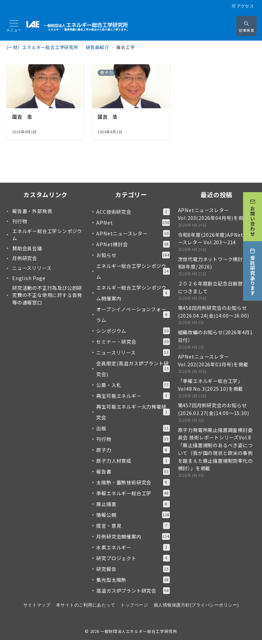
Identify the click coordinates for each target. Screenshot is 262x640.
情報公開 (132, 514)
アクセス (243, 6)
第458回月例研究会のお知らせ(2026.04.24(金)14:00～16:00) (213, 311)
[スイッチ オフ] (246, 26)
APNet (132, 222)
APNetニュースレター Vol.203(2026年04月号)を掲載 (213, 214)
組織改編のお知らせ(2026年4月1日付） (215, 336)
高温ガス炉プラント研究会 (132, 590)
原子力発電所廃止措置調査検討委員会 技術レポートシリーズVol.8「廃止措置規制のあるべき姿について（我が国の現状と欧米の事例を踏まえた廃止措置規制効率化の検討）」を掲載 (215, 449)
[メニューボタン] (13, 26)
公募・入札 (132, 385)
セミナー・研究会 (132, 341)
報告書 (132, 471)
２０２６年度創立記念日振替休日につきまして (215, 287)
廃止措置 (132, 504)
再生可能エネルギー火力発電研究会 (132, 412)
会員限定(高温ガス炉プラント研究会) (132, 369)
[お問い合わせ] (252, 216)
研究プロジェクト (132, 558)
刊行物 (132, 439)
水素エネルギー (132, 547)
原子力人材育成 (132, 460)
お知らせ (132, 255)
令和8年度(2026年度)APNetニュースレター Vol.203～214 (216, 238)
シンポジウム (132, 330)
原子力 (132, 450)
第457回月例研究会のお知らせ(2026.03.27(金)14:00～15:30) (213, 409)
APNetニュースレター (132, 233)
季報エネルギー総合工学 (132, 493)
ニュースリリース (132, 352)
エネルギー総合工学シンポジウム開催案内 (132, 293)
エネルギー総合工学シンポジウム (132, 271)
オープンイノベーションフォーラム (132, 314)
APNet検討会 (132, 244)
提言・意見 (132, 525)
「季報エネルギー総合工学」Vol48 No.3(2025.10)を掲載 (210, 385)
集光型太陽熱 (132, 579)
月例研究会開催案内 (132, 536)
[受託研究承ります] (252, 270)
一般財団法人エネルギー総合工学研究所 (138, 631)
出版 (132, 428)
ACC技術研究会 (132, 211)
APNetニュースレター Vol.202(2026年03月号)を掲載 (213, 360)
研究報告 (132, 569)
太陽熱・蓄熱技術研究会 (132, 482)
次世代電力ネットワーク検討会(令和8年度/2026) (216, 263)
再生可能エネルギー (132, 395)
